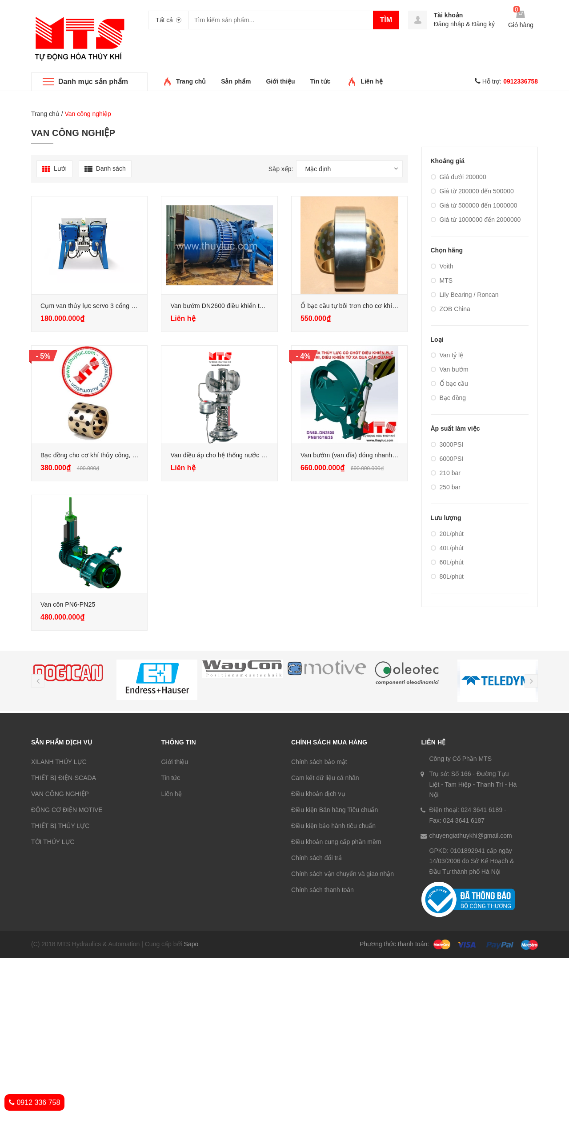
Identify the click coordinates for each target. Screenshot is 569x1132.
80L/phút (447, 576)
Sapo (191, 944)
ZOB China (450, 308)
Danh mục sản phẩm (93, 81)
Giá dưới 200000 (458, 176)
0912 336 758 (34, 1102)
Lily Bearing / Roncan (465, 294)
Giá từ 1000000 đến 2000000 (476, 219)
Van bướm (450, 369)
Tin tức (320, 81)
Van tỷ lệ (447, 355)
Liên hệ (371, 81)
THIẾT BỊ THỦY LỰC (60, 825)
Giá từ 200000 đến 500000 (472, 191)
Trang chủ (191, 81)
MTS (442, 280)
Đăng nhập (449, 24)
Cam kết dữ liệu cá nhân (325, 777)
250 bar (446, 487)
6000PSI (447, 458)
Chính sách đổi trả (316, 857)
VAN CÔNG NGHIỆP (60, 793)
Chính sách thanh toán (322, 889)
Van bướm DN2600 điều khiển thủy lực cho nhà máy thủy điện (258, 305)
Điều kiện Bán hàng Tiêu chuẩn (334, 809)
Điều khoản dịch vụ (318, 793)
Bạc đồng (448, 397)
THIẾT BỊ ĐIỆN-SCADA (63, 777)
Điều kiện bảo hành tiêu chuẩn (333, 825)
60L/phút (447, 562)
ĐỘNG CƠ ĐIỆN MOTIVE (67, 809)
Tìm (386, 20)
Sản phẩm (236, 81)
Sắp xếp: (280, 168)
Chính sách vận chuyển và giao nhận (342, 873)
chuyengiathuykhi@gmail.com (470, 835)
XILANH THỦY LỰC (59, 761)
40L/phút (447, 548)
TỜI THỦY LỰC (53, 841)
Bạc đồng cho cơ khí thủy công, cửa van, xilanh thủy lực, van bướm (136, 455)
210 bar (446, 472)
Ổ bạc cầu (449, 383)
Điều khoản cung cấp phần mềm (336, 841)
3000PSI (447, 444)
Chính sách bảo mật (319, 761)
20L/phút (447, 533)
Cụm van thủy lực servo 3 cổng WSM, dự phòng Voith (116, 305)
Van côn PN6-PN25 (67, 604)
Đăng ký (483, 24)
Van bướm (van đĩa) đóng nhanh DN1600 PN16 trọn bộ (379, 455)
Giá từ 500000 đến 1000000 (474, 205)
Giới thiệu (280, 81)
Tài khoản (448, 15)
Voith (442, 266)
